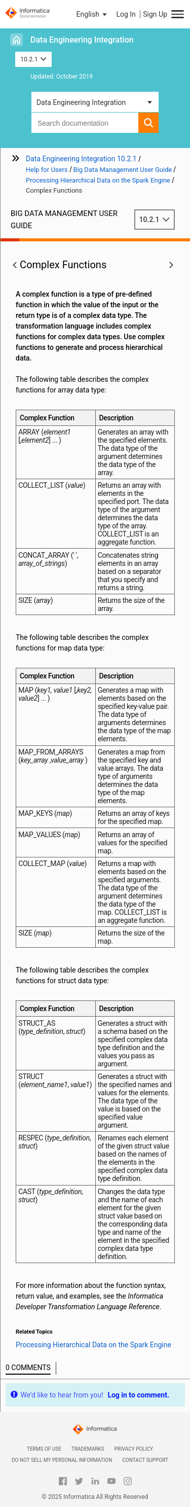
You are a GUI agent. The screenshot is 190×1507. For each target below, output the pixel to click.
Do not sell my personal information (62, 1460)
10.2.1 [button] (33, 59)
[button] (92, 14)
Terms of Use (44, 1449)
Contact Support (145, 1460)
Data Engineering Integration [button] (81, 102)
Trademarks (87, 1449)
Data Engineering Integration (82, 40)
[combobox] (84, 123)
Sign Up (155, 14)
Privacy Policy (134, 1449)
